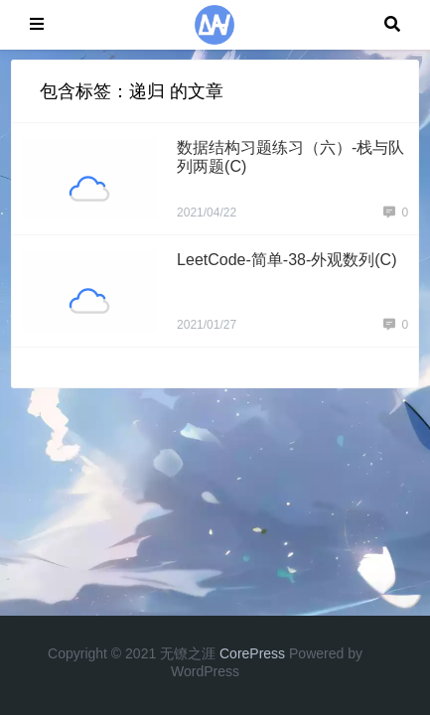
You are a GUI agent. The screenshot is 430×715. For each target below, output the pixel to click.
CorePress (252, 653)
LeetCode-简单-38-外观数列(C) (286, 259)
